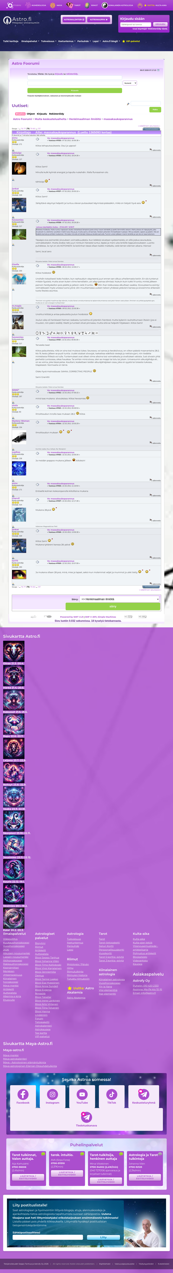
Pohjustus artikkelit (144, 953)
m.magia (16, 305)
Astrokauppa (98, 19)
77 (25, 129)
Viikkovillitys (10, 939)
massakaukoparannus (118, 119)
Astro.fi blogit (110, 41)
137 (39, 129)
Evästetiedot (163, 1264)
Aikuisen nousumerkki (16, 953)
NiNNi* (15, 390)
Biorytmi (40, 943)
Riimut (94, 5)
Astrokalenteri (74, 19)
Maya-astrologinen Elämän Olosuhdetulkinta (30, 1066)
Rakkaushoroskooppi (15, 964)
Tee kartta (41, 1032)
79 (31, 129)
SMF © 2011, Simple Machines (100, 617)
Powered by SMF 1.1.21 (71, 617)
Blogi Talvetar (43, 997)
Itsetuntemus (65, 41)
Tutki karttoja (10, 41)
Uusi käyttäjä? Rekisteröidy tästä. (150, 29)
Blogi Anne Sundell (46, 986)
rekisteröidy (72, 74)
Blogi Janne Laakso (46, 979)
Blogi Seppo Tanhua (47, 957)
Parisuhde (83, 41)
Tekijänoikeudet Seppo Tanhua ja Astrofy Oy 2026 (26, 1264)
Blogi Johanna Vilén (47, 961)
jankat (15, 188)
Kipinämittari (11, 967)
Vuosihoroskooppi (109, 983)
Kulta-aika (155, 5)
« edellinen (143, 126)
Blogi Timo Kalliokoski (48, 964)
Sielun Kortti (106, 946)
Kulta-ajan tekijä (142, 942)
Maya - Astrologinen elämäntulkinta (24, 1062)
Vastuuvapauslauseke (125, 1264)
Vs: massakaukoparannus (60, 138)
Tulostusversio (151, 129)
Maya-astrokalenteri (15, 1058)
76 (22, 129)
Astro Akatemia (76, 997)
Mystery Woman (20, 421)
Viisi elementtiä (108, 990)
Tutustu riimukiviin (78, 978)
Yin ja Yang (105, 986)
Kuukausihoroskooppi (16, 942)
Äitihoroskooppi (12, 960)
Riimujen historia (77, 975)
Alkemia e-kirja (12, 996)
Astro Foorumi (25, 63)
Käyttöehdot (105, 1264)
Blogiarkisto (140, 956)
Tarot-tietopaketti (109, 942)
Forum (39, 1018)
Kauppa (137, 964)
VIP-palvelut (131, 41)
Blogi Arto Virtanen (46, 1004)
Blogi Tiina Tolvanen (47, 1007)
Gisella (15, 264)
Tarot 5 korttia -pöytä (111, 956)
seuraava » (155, 126)
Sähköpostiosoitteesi (26, 1232)
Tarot (77, 5)
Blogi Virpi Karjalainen (48, 968)
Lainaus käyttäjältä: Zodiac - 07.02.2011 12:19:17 (55, 227)
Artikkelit (8, 989)
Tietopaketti (42, 1022)
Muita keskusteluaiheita (50, 119)
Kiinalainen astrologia (120, 5)
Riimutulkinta (75, 971)
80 (34, 129)
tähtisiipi (16, 153)
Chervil (16, 498)
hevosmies (17, 220)
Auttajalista (10, 992)
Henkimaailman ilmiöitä (85, 119)
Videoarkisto (140, 960)
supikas (16, 452)
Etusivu (17, 5)
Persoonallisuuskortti (111, 949)
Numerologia (39, 5)
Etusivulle (9, 999)
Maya (59, 5)
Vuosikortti (105, 953)
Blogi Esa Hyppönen (47, 982)
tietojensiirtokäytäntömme (29, 1225)
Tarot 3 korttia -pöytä (111, 960)
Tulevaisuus (47, 41)
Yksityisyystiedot (146, 1264)
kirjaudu (59, 74)
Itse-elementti (107, 993)
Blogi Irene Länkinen (47, 1000)
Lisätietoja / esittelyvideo (28, 1177)
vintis (15, 405)
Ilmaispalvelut (29, 41)
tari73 (15, 560)
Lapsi (96, 41)
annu (15, 137)
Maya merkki (11, 985)
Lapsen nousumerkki (15, 956)
